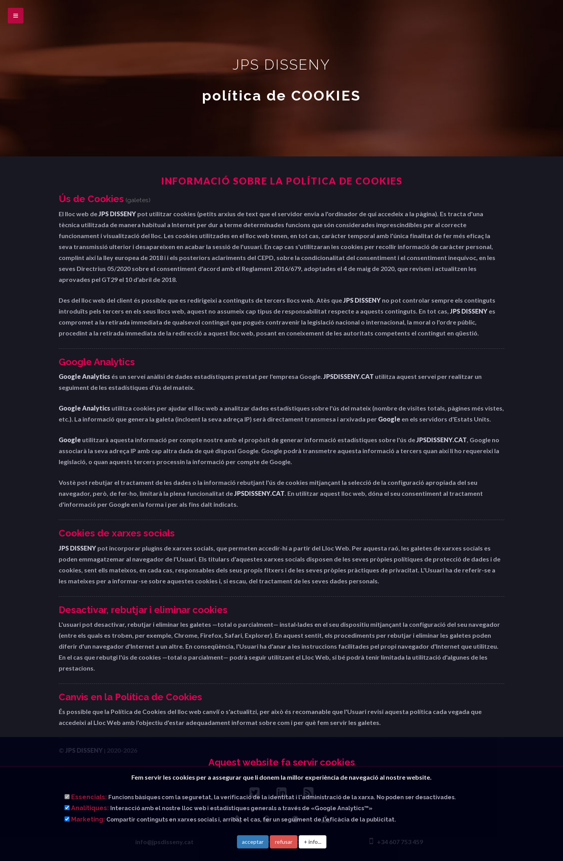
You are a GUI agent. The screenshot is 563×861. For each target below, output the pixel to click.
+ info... (312, 841)
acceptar (253, 841)
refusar (283, 841)
